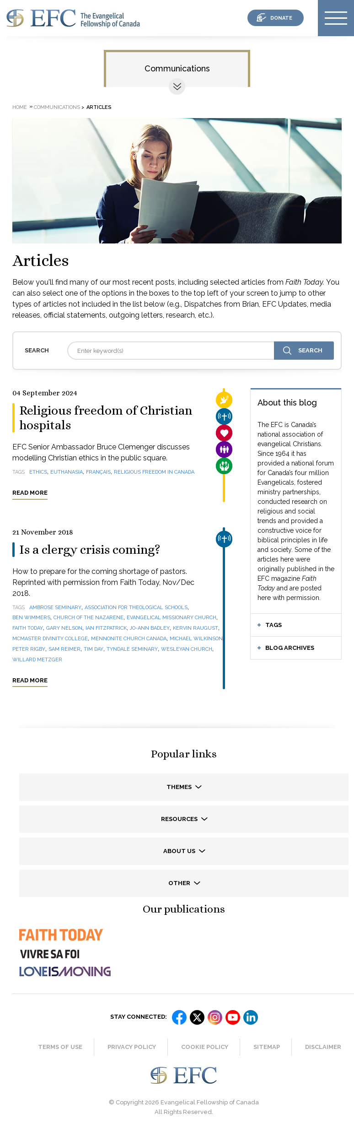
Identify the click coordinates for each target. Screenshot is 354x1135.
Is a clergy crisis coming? (90, 549)
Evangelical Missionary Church (171, 618)
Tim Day (93, 649)
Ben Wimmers (31, 618)
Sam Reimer (64, 649)
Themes (179, 787)
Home (19, 107)
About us (180, 851)
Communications (177, 68)
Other (180, 883)
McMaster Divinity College (50, 639)
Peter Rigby (28, 649)
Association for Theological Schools (136, 608)
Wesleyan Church (186, 649)
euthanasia (66, 472)
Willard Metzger (37, 660)
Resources (180, 819)
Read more (30, 492)
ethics (38, 472)
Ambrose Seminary (55, 608)
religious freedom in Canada (154, 472)
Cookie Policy (204, 1046)
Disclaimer (323, 1046)
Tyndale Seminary (132, 649)
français (98, 472)
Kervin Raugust (195, 628)
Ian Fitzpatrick (106, 628)
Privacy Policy (131, 1046)
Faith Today (27, 628)
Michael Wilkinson (196, 639)
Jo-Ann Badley (150, 628)
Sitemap (266, 1046)
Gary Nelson (64, 628)
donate (281, 18)
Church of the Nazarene (88, 618)
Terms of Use (60, 1046)
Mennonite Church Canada (128, 639)
